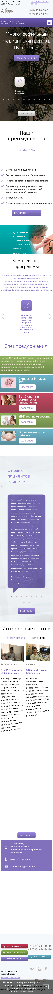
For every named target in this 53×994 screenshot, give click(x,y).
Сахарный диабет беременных (36, 670)
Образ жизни (39, 638)
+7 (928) (36, 10)
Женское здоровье (26, 85)
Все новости (26, 835)
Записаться (27, 418)
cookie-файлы (33, 982)
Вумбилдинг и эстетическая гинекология (29, 410)
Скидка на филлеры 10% (32, 389)
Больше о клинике (27, 58)
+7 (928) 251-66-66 (20, 859)
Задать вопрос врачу (15, 946)
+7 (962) (36, 14)
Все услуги (26, 113)
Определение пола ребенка (32, 443)
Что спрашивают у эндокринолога (11, 670)
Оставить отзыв (14, 959)
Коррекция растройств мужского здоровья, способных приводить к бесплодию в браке (26, 316)
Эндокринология (16, 638)
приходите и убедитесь (21, 214)
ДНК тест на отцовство (34, 424)
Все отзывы (26, 611)
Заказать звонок (41, 957)
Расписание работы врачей (39, 3)
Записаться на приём (16, 952)
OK (46, 987)
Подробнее (27, 396)
